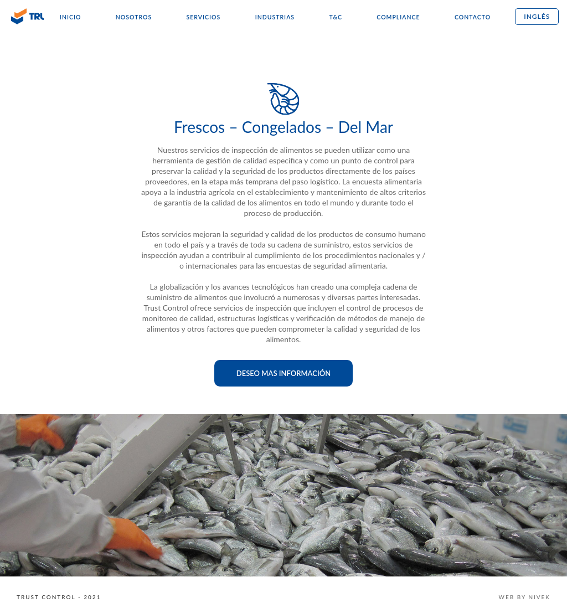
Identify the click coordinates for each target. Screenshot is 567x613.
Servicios (204, 17)
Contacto (473, 17)
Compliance (398, 17)
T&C (335, 17)
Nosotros (134, 17)
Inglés (537, 16)
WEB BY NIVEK (524, 597)
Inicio (70, 17)
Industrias (275, 17)
